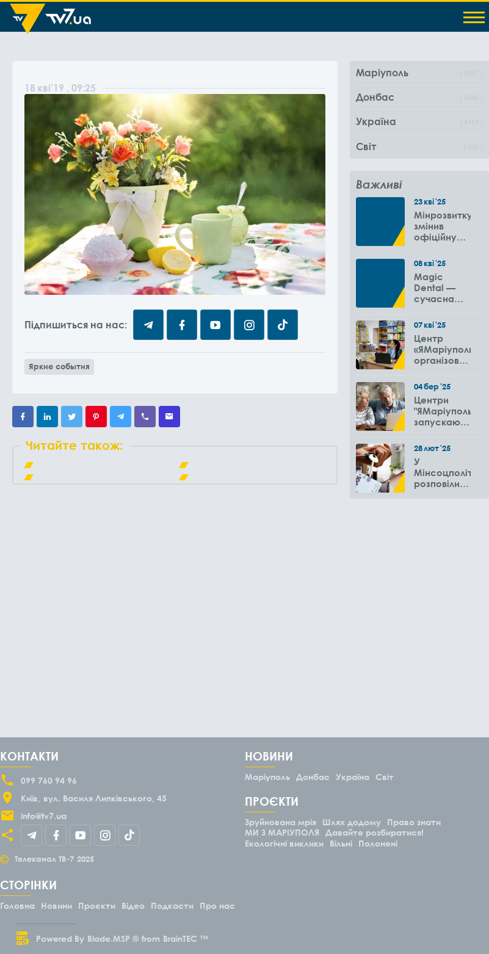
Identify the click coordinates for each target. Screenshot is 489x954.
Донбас (313, 777)
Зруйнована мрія (280, 822)
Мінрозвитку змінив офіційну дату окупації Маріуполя (442, 225)
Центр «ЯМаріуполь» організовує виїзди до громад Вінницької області (442, 349)
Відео (133, 905)
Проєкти (96, 905)
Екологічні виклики (284, 843)
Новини (56, 905)
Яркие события (59, 366)
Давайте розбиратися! (374, 832)
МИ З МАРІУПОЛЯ (282, 832)
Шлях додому (351, 822)
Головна (17, 905)
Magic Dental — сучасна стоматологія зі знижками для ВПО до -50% (442, 287)
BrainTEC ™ (185, 938)
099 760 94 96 (49, 780)
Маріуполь (267, 777)
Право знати (414, 822)
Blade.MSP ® (113, 938)
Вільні (341, 843)
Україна (352, 777)
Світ (384, 777)
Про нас (217, 905)
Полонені (377, 843)
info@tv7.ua (44, 816)
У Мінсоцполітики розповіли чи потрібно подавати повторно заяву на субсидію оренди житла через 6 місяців (442, 472)
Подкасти (172, 905)
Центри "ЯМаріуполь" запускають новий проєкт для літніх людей (442, 410)
